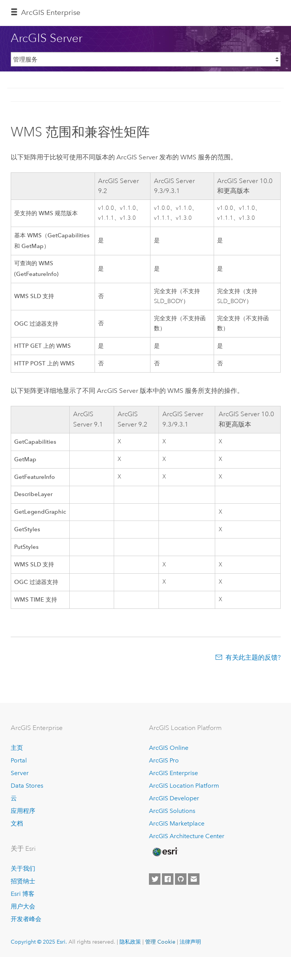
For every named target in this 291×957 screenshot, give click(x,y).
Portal (19, 760)
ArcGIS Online (168, 747)
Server (20, 773)
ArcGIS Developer (174, 798)
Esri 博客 (22, 893)
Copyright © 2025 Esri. (39, 942)
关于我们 (23, 868)
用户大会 (23, 906)
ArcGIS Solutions (172, 810)
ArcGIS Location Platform (184, 785)
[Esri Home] (164, 852)
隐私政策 (130, 942)
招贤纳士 (23, 881)
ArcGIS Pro (164, 760)
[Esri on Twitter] (154, 879)
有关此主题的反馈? (253, 657)
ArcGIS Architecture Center (186, 836)
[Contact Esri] (193, 879)
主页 (17, 747)
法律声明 (190, 942)
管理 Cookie (160, 942)
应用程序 (23, 810)
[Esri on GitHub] (180, 879)
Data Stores (27, 785)
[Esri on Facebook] (167, 879)
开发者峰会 (26, 919)
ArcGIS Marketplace (176, 823)
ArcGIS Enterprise (50, 12)
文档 (17, 823)
